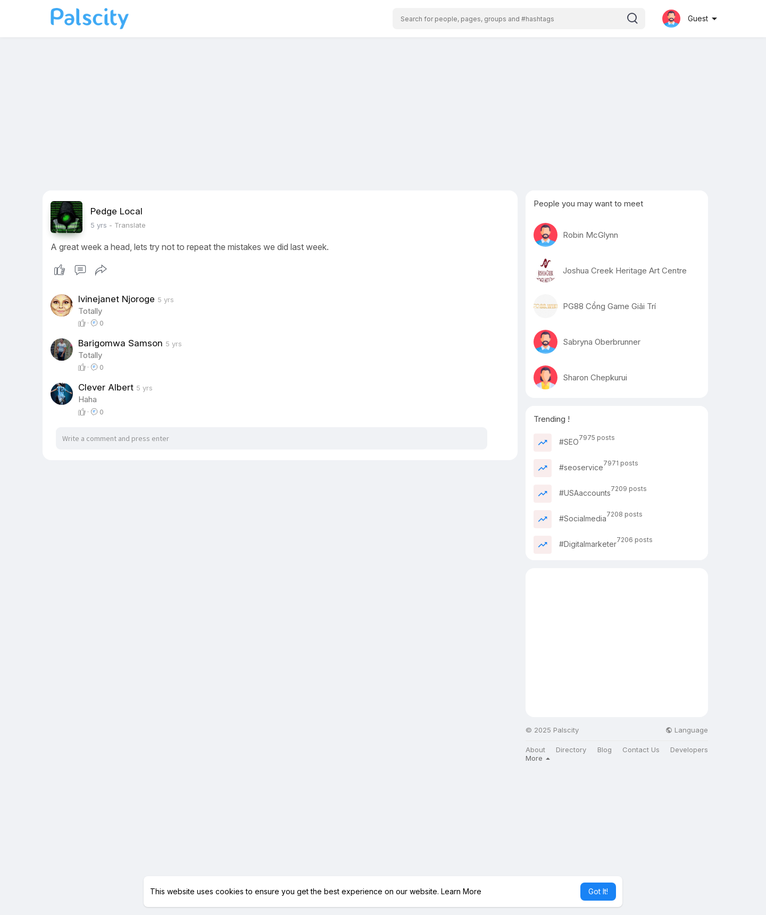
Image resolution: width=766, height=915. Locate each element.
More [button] (538, 758)
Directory (571, 749)
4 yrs (98, 225)
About (535, 749)
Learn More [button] (461, 891)
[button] (519, 18)
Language (686, 730)
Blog (604, 749)
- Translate (127, 225)
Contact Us (641, 749)
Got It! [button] (598, 891)
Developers (689, 749)
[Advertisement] (383, 115)
